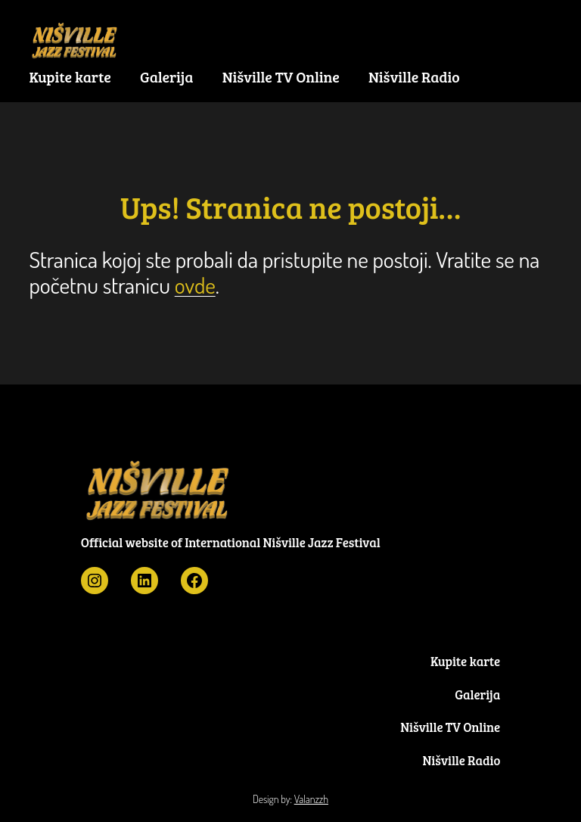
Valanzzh (311, 798)
